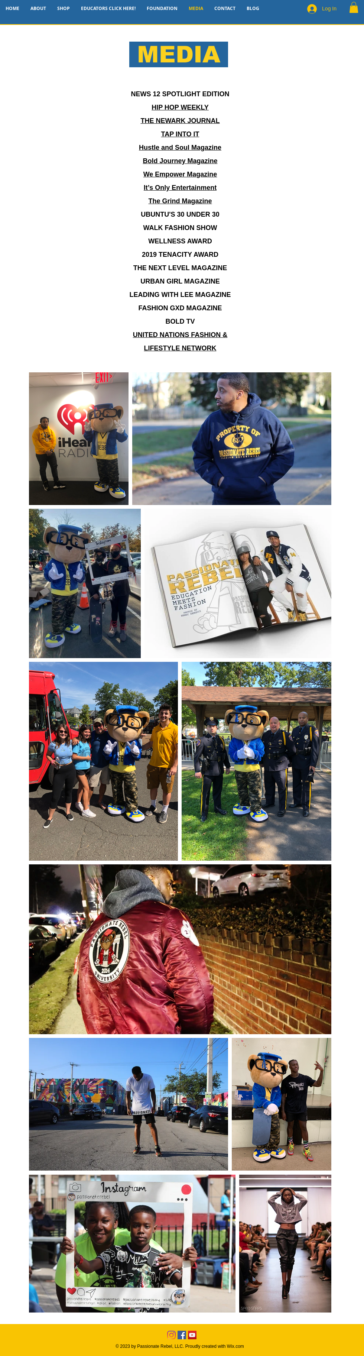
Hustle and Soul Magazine (180, 147)
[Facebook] (182, 1335)
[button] (353, 7)
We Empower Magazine (180, 174)
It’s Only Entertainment (180, 187)
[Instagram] (171, 1335)
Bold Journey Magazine (180, 161)
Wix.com (235, 1346)
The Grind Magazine (180, 201)
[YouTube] (192, 1335)
